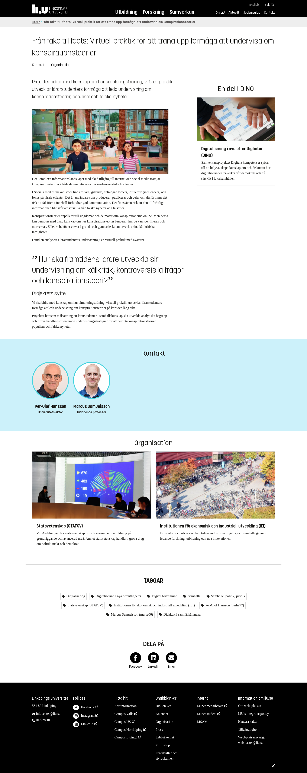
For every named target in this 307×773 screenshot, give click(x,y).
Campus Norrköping (128, 729)
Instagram (83, 716)
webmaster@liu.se (250, 742)
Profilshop (163, 745)
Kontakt (269, 13)
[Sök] (268, 4)
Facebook (83, 708)
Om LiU (220, 13)
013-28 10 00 (45, 720)
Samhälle (194, 596)
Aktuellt (234, 13)
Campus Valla (123, 714)
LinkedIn (83, 724)
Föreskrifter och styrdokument (167, 755)
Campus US (122, 722)
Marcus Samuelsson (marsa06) (131, 614)
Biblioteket (163, 706)
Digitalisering (75, 596)
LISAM (202, 722)
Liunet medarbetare (210, 706)
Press (159, 729)
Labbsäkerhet (165, 737)
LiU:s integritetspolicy (253, 713)
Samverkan (181, 12)
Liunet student (206, 714)
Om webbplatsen (249, 706)
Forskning (153, 12)
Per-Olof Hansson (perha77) (224, 605)
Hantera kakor (248, 721)
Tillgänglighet (247, 729)
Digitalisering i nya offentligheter (118, 596)
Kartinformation (125, 706)
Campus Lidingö (125, 737)
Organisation (61, 65)
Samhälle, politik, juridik (227, 596)
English (254, 5)
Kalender (162, 714)
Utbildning (126, 12)
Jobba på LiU (252, 13)
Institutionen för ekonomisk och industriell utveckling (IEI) (154, 605)
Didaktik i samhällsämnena (182, 614)
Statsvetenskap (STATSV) (85, 605)
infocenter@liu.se (48, 713)
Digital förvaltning (164, 596)
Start (36, 22)
